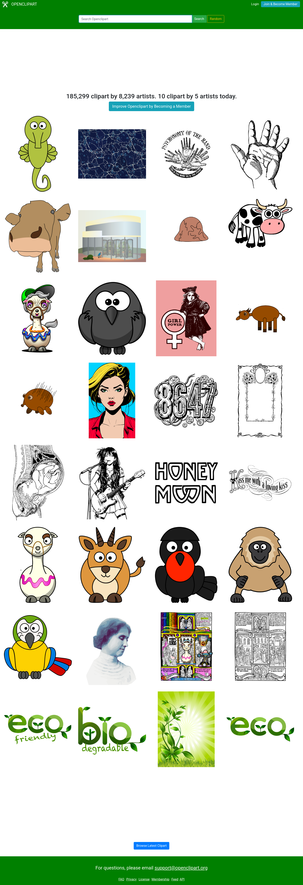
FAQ (121, 879)
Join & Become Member (280, 4)
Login (255, 4)
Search (199, 19)
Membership (160, 879)
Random (216, 19)
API (182, 879)
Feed (174, 879)
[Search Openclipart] (135, 19)
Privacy (131, 879)
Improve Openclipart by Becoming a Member (151, 106)
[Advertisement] (151, 62)
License (144, 879)
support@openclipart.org (181, 868)
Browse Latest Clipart (151, 846)
